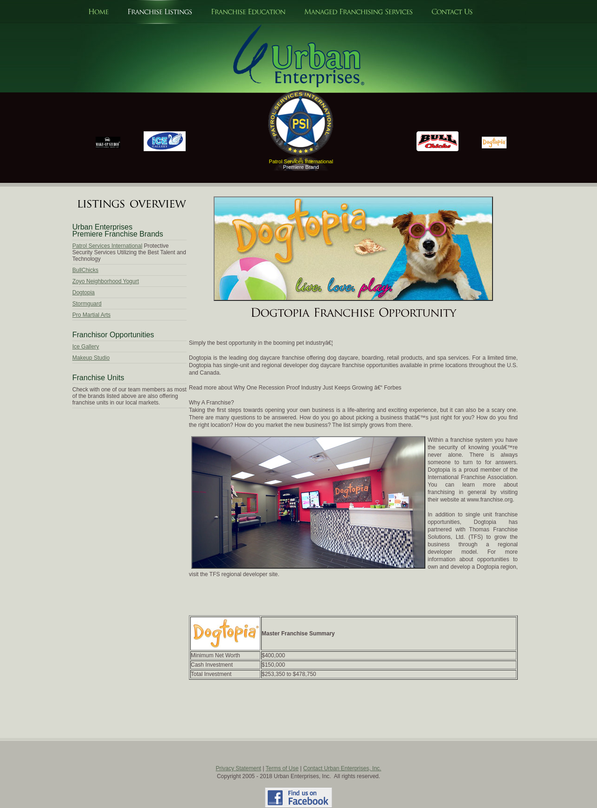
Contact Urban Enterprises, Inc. (342, 768)
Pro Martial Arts (91, 315)
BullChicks (85, 270)
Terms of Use (282, 768)
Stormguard (87, 303)
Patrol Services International (107, 246)
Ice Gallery (85, 346)
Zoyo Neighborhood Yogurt (105, 281)
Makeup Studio (91, 358)
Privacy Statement (238, 768)
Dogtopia (83, 292)
